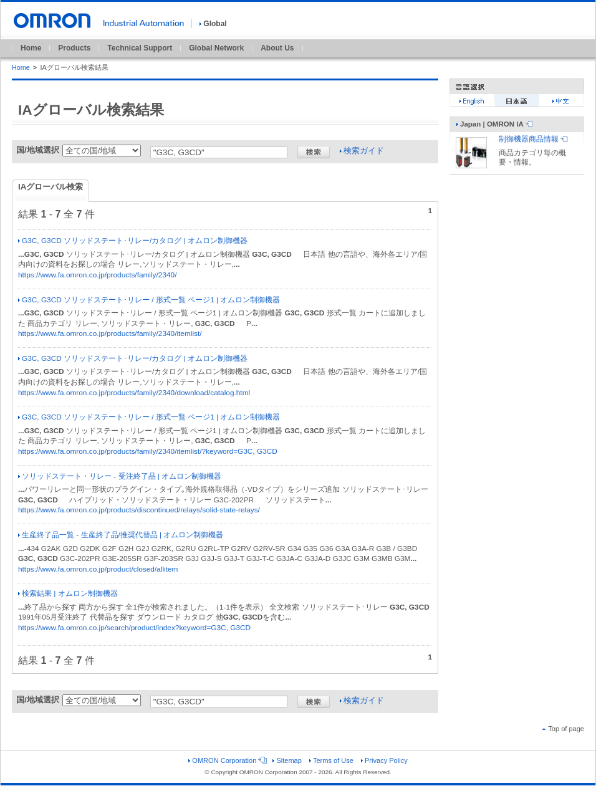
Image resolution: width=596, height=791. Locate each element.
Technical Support (139, 48)
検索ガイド (362, 150)
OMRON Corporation (226, 760)
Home (31, 48)
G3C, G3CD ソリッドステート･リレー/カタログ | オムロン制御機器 (133, 240)
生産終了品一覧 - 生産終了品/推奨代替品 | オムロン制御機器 (120, 534)
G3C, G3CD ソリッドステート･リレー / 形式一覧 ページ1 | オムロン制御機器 (149, 299)
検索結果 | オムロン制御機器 (68, 593)
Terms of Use (331, 760)
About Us (277, 48)
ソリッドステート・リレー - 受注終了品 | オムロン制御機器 (119, 476)
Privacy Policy (384, 760)
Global (212, 23)
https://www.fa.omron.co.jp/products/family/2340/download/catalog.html (134, 392)
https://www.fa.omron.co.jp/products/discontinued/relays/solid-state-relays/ (139, 510)
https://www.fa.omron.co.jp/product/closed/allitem (98, 569)
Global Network (216, 48)
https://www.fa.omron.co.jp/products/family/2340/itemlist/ (110, 333)
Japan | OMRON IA (494, 124)
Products (74, 48)
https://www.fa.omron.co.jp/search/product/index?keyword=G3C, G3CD (134, 627)
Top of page (563, 728)
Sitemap (286, 760)
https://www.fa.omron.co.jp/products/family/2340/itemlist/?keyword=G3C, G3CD (147, 451)
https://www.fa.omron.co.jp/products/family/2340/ (97, 275)
